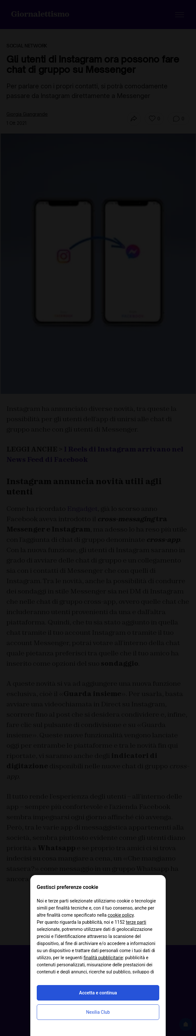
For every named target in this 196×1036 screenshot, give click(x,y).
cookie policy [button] (121, 915)
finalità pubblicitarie (103, 957)
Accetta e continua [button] (98, 992)
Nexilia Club (98, 1012)
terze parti (136, 922)
